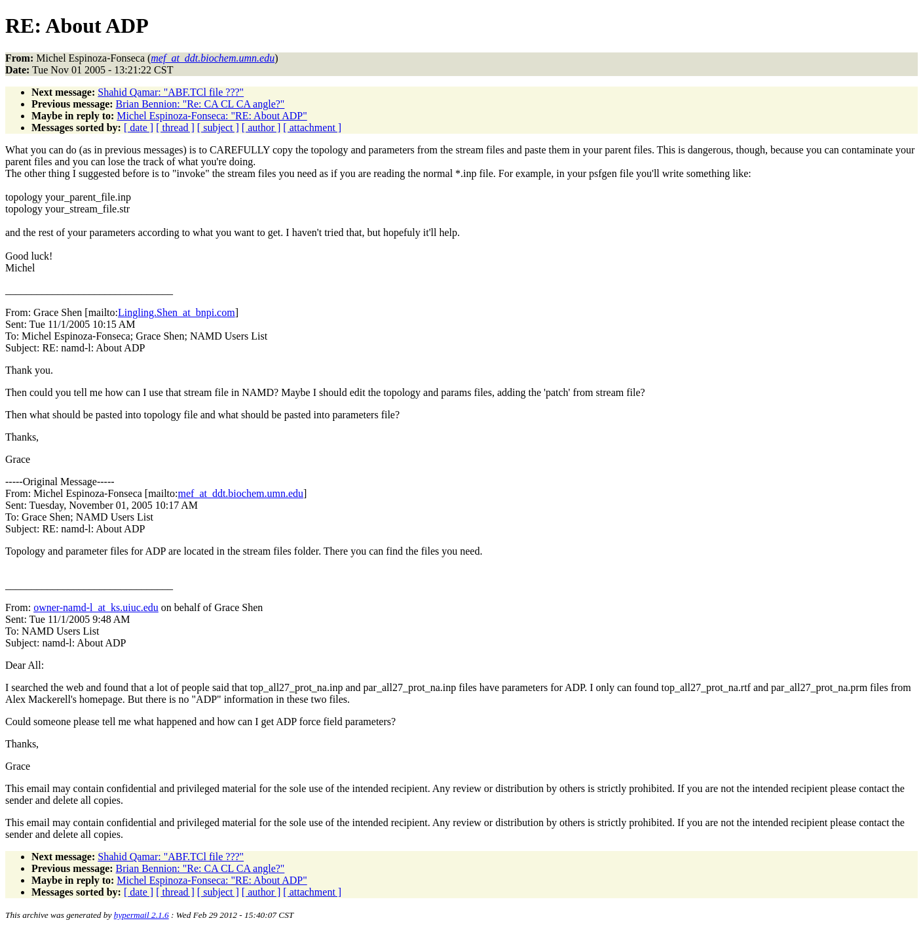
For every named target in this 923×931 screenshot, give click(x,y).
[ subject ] (218, 127)
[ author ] (261, 127)
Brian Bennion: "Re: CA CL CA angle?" (200, 103)
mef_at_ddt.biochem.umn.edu (241, 493)
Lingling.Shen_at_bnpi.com (176, 312)
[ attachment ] (312, 127)
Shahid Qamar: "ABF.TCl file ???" (171, 92)
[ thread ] (175, 127)
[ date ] (138, 127)
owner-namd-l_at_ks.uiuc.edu (96, 607)
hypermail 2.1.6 (141, 915)
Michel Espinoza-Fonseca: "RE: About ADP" (212, 115)
